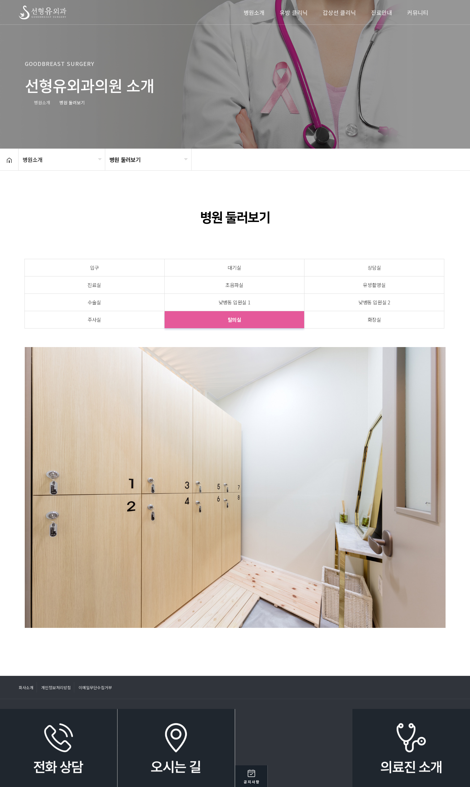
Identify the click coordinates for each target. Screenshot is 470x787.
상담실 (374, 267)
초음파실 (234, 285)
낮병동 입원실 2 (374, 302)
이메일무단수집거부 (95, 687)
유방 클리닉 (294, 12)
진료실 (94, 285)
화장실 (374, 319)
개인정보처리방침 (56, 687)
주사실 (94, 319)
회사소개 (26, 687)
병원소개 (254, 12)
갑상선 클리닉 (339, 12)
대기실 (234, 267)
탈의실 (234, 319)
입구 (94, 267)
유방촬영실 (374, 285)
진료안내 (381, 12)
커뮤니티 (417, 12)
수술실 (94, 302)
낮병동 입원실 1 (234, 302)
